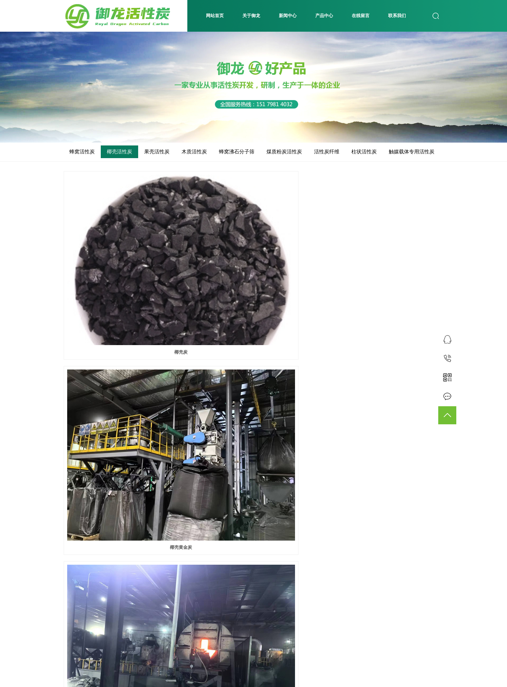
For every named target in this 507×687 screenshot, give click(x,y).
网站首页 (215, 15)
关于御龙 (251, 15)
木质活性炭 (194, 151)
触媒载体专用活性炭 (411, 151)
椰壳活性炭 (119, 151)
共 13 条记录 (200, 658)
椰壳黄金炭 (253, 265)
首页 (225, 658)
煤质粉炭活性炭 (284, 151)
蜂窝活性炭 (82, 151)
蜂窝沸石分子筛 (236, 151)
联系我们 (397, 15)
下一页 (268, 658)
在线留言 (360, 15)
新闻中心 (288, 15)
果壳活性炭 (157, 151)
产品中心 (324, 15)
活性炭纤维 (326, 151)
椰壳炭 (123, 265)
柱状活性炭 (364, 151)
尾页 (288, 658)
